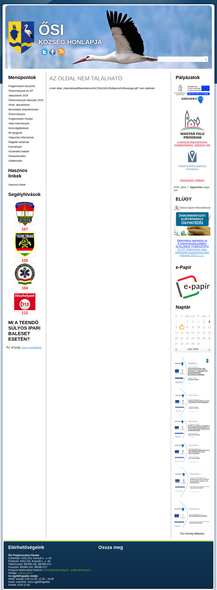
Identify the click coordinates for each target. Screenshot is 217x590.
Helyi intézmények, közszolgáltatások (19, 126)
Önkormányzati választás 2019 (25, 100)
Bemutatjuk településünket (23, 109)
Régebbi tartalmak (18, 142)
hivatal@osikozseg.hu (56, 570)
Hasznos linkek (17, 184)
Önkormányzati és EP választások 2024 (20, 93)
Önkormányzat (16, 114)
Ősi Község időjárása (192, 533)
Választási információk (21, 137)
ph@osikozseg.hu (81, 570)
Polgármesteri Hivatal (20, 118)
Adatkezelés (15, 160)
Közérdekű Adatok (18, 151)
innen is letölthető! (31, 347)
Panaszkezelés (17, 156)
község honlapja (80, 33)
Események (15, 146)
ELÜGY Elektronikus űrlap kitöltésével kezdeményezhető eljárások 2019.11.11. (192, 252)
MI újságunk (15, 132)
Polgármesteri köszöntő (21, 86)
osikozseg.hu (25, 573)
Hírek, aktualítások (18, 104)
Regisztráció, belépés (192, 180)
